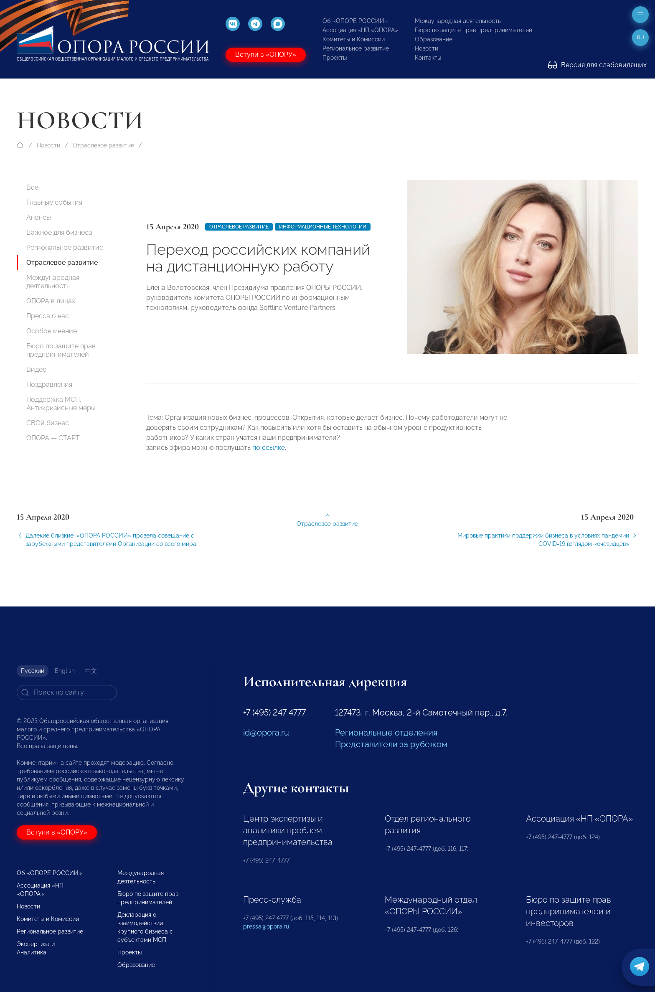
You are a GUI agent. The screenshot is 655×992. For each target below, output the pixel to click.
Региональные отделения (386, 733)
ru (640, 38)
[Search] (67, 692)
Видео (36, 369)
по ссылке (268, 454)
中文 (91, 670)
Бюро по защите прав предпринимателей (473, 30)
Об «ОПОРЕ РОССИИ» (355, 21)
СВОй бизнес (47, 423)
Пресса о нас (47, 316)
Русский (32, 670)
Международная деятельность (458, 21)
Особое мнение (51, 331)
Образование (433, 39)
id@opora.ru (266, 733)
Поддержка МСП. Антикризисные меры (61, 404)
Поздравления (49, 384)
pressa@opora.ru (266, 926)
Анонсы (38, 217)
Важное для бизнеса (59, 232)
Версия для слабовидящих (597, 65)
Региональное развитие (355, 48)
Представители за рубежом (391, 744)
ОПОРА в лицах (50, 301)
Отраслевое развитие (103, 145)
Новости (426, 48)
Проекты (334, 57)
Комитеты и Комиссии (353, 39)
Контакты (428, 57)
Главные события (54, 202)
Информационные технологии (322, 227)
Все (32, 187)
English (65, 670)
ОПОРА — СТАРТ (53, 438)
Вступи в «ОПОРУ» (265, 54)
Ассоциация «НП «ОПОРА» (360, 30)
